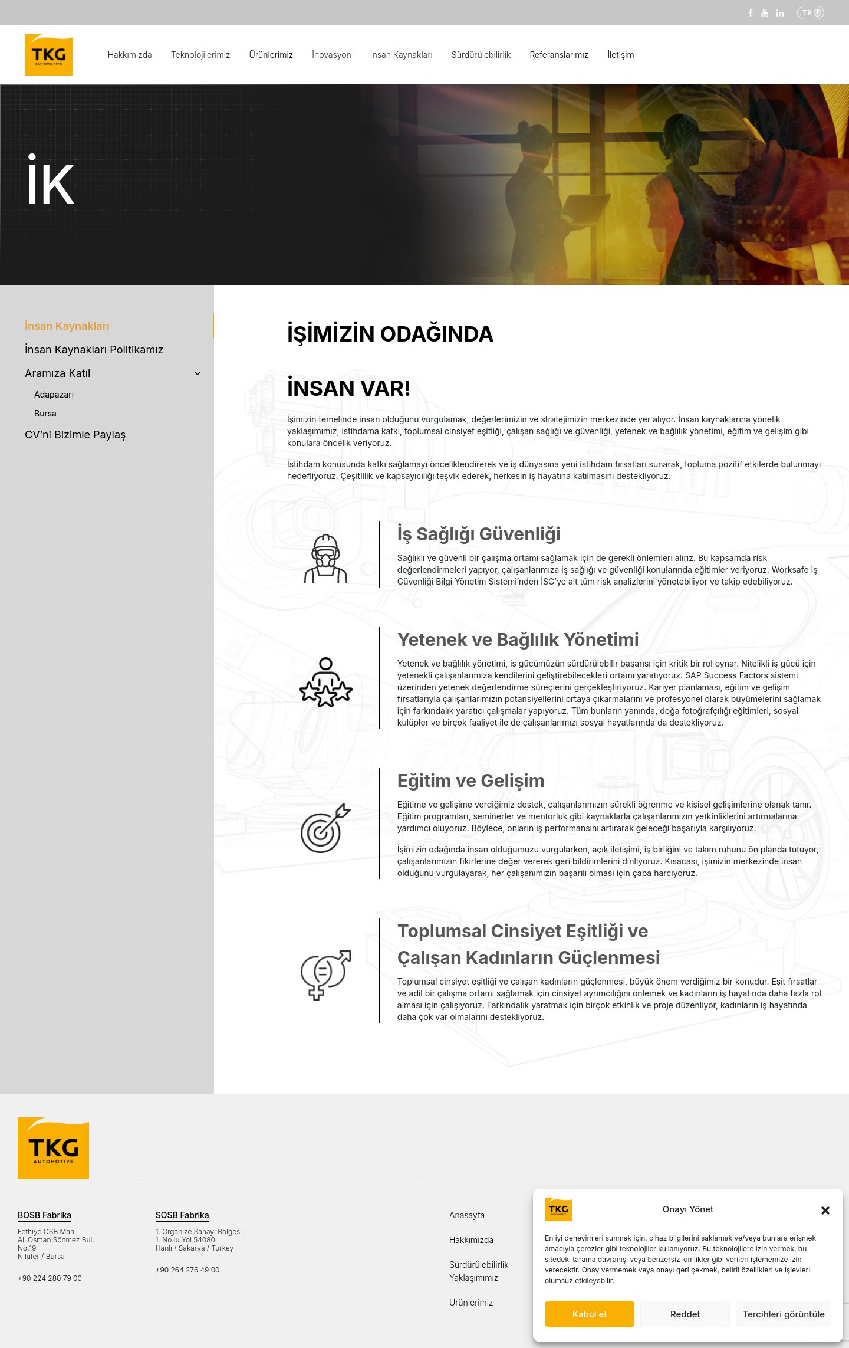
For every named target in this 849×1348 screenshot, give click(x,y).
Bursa (45, 413)
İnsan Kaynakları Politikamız (94, 349)
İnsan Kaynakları (401, 55)
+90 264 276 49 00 (188, 1269)
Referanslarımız (558, 55)
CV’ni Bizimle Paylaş (75, 434)
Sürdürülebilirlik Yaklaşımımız (479, 1271)
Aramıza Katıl (113, 373)
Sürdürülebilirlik (481, 55)
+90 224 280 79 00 (50, 1278)
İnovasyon (331, 55)
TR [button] (807, 12)
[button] (825, 1209)
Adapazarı (54, 394)
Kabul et (589, 1314)
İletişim (620, 55)
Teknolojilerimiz (201, 55)
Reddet (685, 1314)
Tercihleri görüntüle (783, 1314)
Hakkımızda (130, 55)
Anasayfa (467, 1215)
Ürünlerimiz (271, 55)
